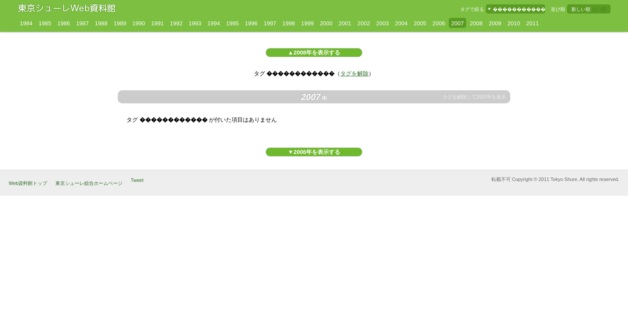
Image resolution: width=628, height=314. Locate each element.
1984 (26, 23)
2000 (326, 23)
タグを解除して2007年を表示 (474, 97)
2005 (420, 23)
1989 (120, 23)
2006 (439, 23)
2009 (495, 23)
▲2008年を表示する (314, 52)
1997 (270, 23)
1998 (289, 23)
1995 (232, 23)
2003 (382, 23)
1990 (139, 23)
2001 (345, 23)
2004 (401, 23)
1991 (157, 23)
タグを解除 (354, 73)
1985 (45, 23)
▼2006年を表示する (314, 152)
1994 (214, 23)
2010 (514, 23)
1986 (64, 23)
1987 (82, 23)
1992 (176, 23)
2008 (476, 23)
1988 (101, 23)
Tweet (137, 180)
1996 (251, 23)
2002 (364, 23)
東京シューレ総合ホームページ (89, 183)
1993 (195, 23)
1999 (307, 23)
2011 (532, 23)
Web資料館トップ (28, 183)
